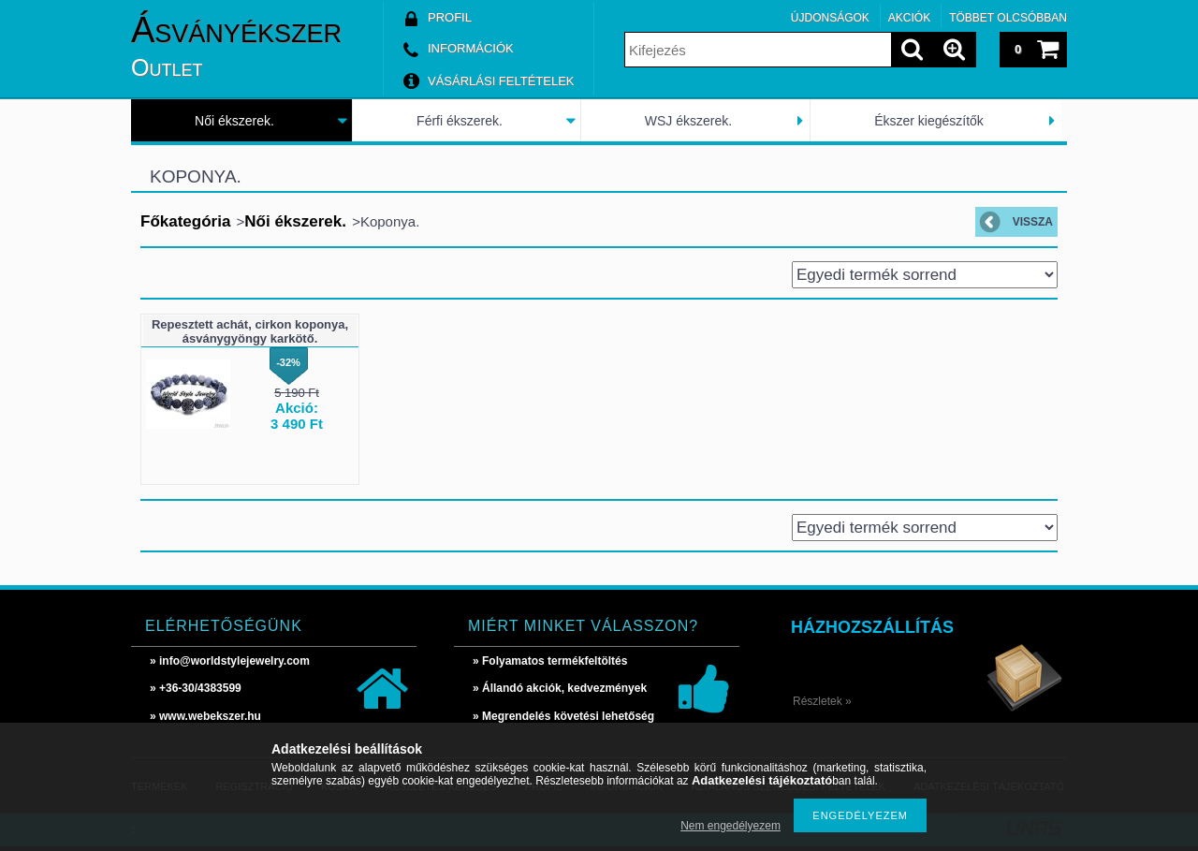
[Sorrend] (925, 274)
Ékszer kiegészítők (929, 120)
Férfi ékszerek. (459, 120)
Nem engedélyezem (730, 825)
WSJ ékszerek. (688, 120)
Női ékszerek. (234, 120)
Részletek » (822, 701)
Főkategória (185, 221)
